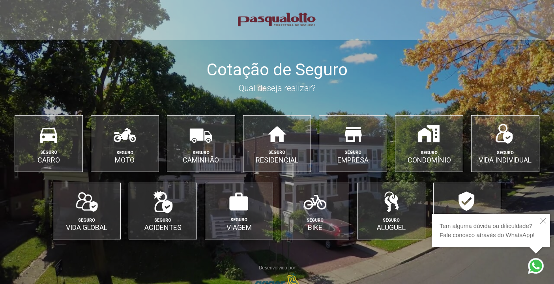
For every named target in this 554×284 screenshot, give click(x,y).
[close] (543, 221)
